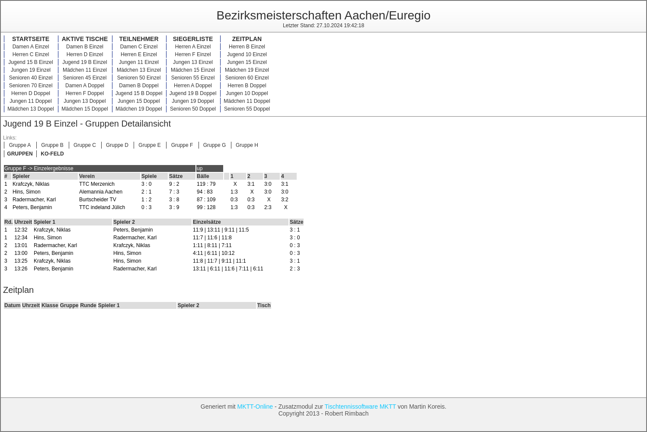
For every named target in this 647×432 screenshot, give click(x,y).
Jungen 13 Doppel (85, 101)
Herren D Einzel (85, 54)
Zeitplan (247, 38)
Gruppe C (85, 145)
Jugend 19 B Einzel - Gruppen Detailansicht (87, 123)
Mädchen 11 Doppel (247, 101)
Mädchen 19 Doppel (138, 109)
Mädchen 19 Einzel (247, 70)
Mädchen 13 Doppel (30, 109)
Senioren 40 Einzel (31, 78)
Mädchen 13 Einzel (139, 70)
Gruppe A (20, 145)
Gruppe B (52, 145)
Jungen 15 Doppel (139, 101)
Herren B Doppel (246, 86)
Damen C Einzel (139, 47)
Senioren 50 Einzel (139, 78)
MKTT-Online (255, 406)
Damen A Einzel (31, 47)
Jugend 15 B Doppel (139, 93)
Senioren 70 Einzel (31, 86)
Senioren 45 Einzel (85, 78)
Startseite (30, 38)
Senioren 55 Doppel (247, 109)
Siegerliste (193, 38)
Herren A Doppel (193, 86)
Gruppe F (182, 145)
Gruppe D (117, 145)
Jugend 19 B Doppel (193, 93)
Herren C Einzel (31, 54)
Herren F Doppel (85, 93)
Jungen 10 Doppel (247, 93)
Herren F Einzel (193, 54)
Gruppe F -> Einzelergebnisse (39, 168)
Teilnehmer (139, 38)
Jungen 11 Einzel (139, 62)
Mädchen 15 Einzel (193, 70)
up (199, 168)
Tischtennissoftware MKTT (360, 406)
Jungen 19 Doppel (193, 101)
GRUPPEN (19, 154)
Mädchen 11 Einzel (85, 70)
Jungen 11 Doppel (30, 101)
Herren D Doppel (30, 93)
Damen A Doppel (84, 86)
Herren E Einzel (139, 54)
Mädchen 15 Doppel (84, 109)
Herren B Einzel (247, 47)
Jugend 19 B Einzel (84, 62)
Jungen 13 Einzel (193, 62)
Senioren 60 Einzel (247, 78)
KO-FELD (52, 154)
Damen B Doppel (138, 86)
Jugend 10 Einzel (247, 54)
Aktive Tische (85, 38)
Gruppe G (214, 145)
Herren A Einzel (193, 47)
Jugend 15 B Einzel (30, 62)
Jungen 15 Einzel (247, 62)
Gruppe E (149, 145)
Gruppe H (247, 145)
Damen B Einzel (84, 47)
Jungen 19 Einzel (31, 70)
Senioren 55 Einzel (193, 78)
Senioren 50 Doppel (193, 109)
